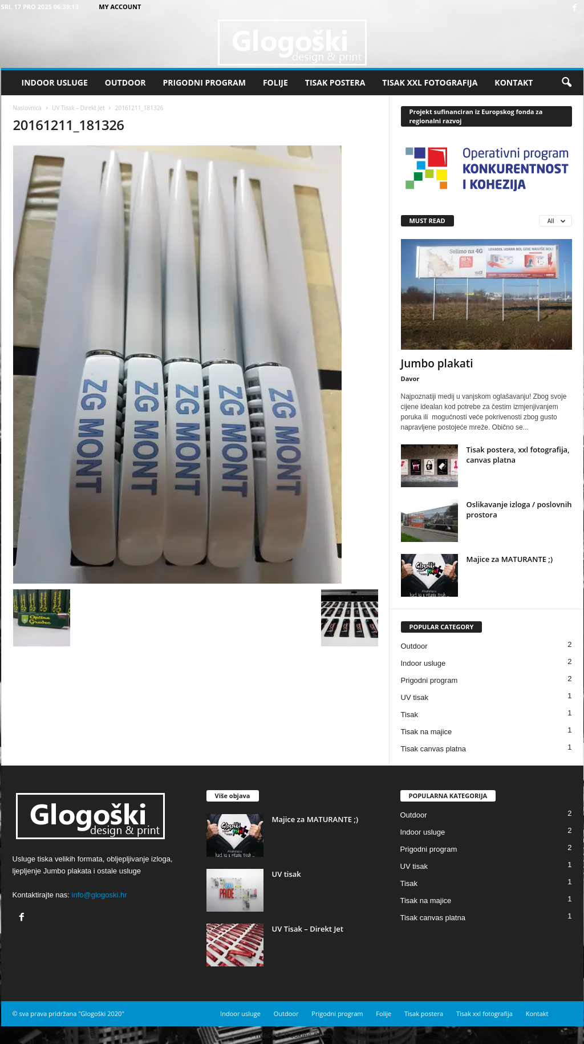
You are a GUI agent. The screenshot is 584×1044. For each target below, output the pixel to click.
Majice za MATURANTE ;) (510, 559)
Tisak (410, 714)
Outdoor (125, 82)
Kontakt (513, 82)
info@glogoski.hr (99, 895)
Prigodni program (204, 82)
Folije (275, 82)
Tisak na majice (426, 731)
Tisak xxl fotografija (429, 82)
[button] (566, 82)
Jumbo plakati (437, 363)
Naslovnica (27, 108)
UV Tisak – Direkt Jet (78, 108)
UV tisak (414, 697)
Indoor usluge (55, 82)
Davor (410, 378)
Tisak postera (335, 82)
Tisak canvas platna (433, 748)
